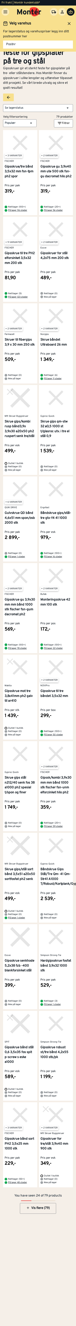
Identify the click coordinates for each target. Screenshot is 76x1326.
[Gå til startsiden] (29, 12)
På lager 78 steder (17, 648)
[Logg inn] (62, 12)
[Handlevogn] (70, 12)
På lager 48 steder (17, 1182)
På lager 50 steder (53, 734)
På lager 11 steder (53, 378)
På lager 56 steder (53, 210)
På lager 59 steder (53, 826)
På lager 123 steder (18, 297)
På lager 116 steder (17, 210)
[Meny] (5, 12)
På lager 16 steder (53, 556)
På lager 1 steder (16, 556)
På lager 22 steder (53, 648)
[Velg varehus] (54, 12)
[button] (38, 108)
